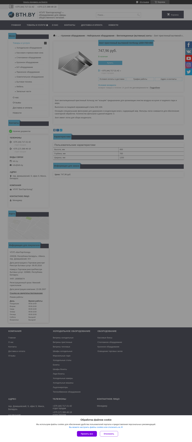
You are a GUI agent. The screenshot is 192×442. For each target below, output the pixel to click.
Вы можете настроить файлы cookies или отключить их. (95, 427)
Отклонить (109, 434)
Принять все (87, 434)
